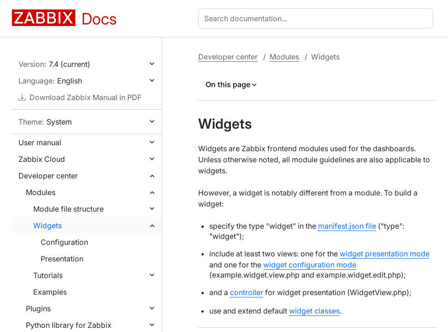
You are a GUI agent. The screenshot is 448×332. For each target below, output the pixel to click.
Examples (50, 291)
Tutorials (48, 275)
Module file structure (68, 208)
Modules (40, 192)
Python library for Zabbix (69, 325)
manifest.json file (347, 226)
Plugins (38, 308)
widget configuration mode (309, 264)
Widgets (47, 225)
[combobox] (317, 18)
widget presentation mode (385, 253)
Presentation (62, 258)
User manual (39, 142)
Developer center (48, 175)
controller (246, 292)
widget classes (314, 310)
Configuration (64, 242)
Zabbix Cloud (41, 159)
